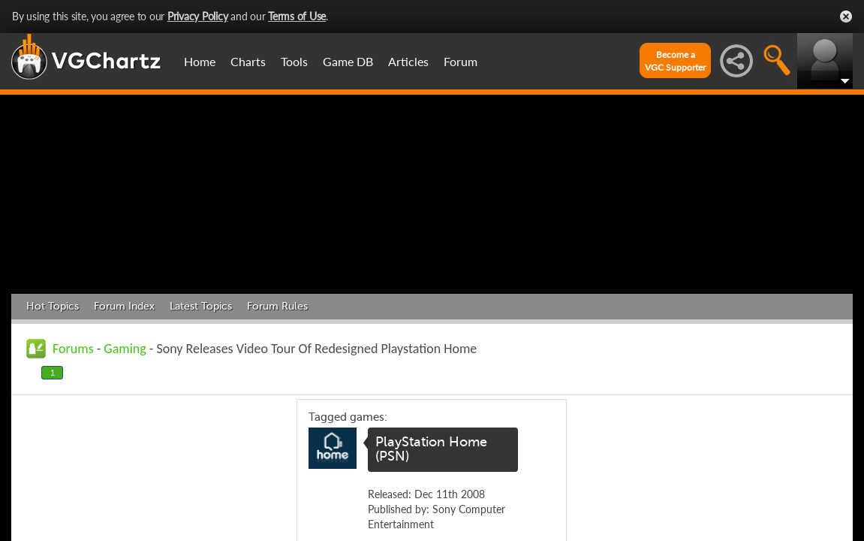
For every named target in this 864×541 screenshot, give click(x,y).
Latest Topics (201, 306)
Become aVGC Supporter (675, 61)
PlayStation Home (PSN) (431, 449)
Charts (248, 61)
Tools (294, 61)
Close (846, 17)
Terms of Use (297, 16)
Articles (408, 61)
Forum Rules (277, 306)
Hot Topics (52, 306)
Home (199, 61)
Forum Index (124, 306)
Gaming (125, 348)
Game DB (348, 61)
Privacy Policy (197, 16)
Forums (73, 348)
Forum (460, 61)
